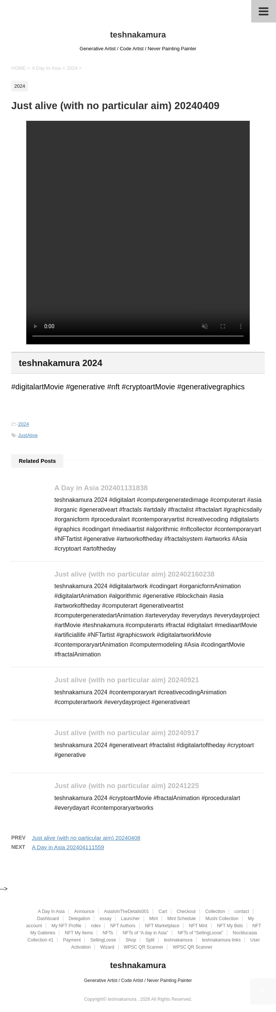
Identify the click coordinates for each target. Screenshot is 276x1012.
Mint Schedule (181, 919)
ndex (95, 926)
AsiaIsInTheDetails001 (126, 911)
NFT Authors (122, 926)
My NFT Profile (66, 926)
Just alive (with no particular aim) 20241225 (128, 786)
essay (105, 919)
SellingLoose (103, 940)
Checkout (186, 911)
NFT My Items (79, 933)
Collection (215, 911)
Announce (84, 911)
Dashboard (48, 919)
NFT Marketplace (162, 926)
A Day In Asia (51, 911)
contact (241, 911)
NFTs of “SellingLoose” (200, 933)
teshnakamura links (221, 940)
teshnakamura (138, 34)
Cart (163, 911)
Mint (153, 919)
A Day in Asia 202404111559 (68, 848)
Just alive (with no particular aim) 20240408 (86, 838)
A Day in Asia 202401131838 (102, 488)
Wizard (107, 947)
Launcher (130, 919)
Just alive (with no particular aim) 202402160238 (136, 574)
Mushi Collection (222, 919)
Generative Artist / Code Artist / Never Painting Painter (138, 980)
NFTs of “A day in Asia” (145, 933)
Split (150, 940)
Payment (72, 940)
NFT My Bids (230, 926)
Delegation (79, 919)
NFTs (107, 933)
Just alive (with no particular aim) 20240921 (128, 681)
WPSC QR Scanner (143, 947)
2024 (23, 424)
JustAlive (28, 435)
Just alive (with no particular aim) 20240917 (128, 733)
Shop (131, 940)
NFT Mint (198, 926)
